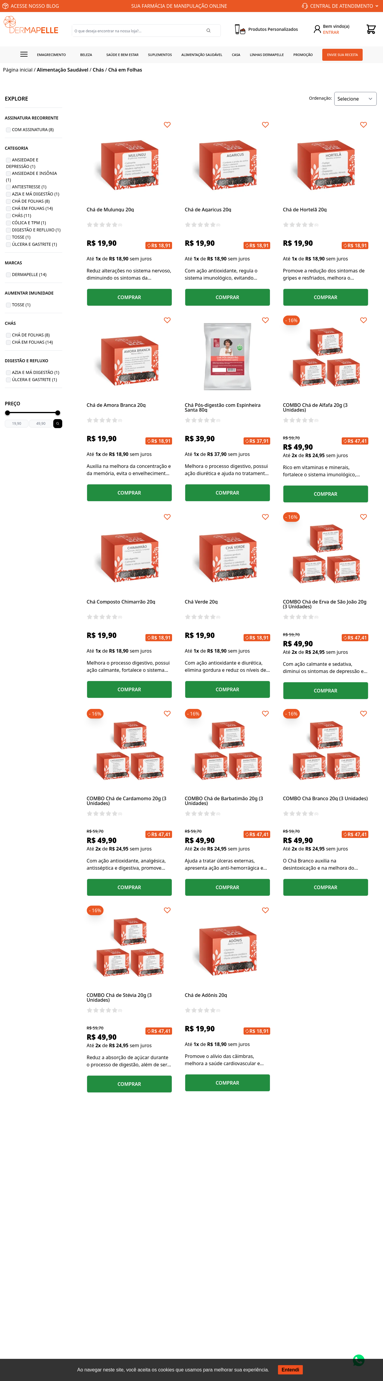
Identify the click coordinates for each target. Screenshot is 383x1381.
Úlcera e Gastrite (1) (34, 244)
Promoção (303, 54)
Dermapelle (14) (29, 274)
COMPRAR (129, 297)
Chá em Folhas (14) (32, 208)
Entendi (290, 1369)
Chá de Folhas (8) (31, 201)
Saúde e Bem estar (123, 54)
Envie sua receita (342, 54)
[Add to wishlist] (167, 124)
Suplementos (160, 54)
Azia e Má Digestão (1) (35, 194)
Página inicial (18, 69)
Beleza (86, 54)
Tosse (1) (21, 237)
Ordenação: (320, 98)
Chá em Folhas (125, 69)
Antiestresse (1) (29, 187)
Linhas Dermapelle (267, 54)
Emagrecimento (51, 54)
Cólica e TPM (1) (29, 222)
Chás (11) (21, 215)
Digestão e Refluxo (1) (36, 230)
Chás (98, 69)
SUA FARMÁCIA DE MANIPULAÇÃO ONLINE (179, 6)
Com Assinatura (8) (33, 129)
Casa (236, 54)
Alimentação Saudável (201, 54)
